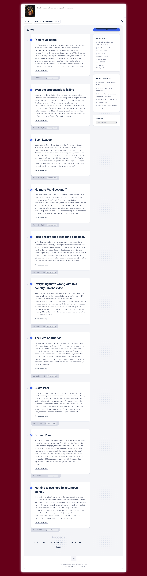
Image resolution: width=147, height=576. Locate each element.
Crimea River (43, 435)
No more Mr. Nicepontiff (51, 189)
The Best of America (48, 338)
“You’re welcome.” (46, 40)
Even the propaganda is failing (54, 90)
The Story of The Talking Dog (46, 21)
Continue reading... (41, 71)
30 (72, 542)
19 (51, 542)
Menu (27, 21)
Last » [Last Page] (58, 547)
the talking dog (102, 100)
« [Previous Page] (37, 542)
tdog (45, 78)
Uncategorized (52, 78)
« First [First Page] (33, 542)
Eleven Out (101, 65)
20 (54, 542)
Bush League (43, 139)
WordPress (72, 566)
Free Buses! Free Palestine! (106, 48)
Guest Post (42, 388)
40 (76, 542)
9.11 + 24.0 (101, 54)
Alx (84, 566)
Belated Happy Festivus (105, 42)
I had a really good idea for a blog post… (60, 237)
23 (65, 542)
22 (62, 542)
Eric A (99, 88)
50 (80, 542)
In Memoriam (102, 59)
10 (44, 542)
